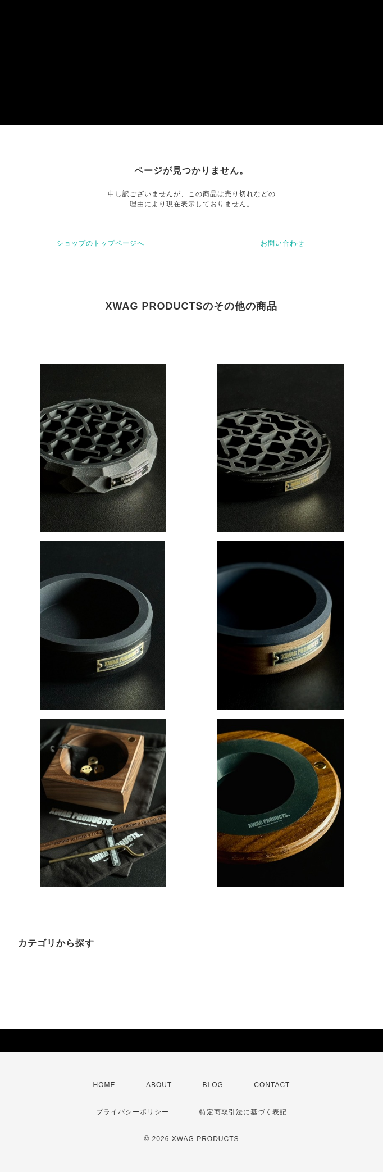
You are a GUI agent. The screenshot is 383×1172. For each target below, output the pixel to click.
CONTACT (272, 1085)
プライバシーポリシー (132, 1112)
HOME (104, 1085)
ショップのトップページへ (100, 243)
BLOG (213, 1085)
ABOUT (159, 1085)
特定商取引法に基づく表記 (243, 1112)
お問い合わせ (282, 243)
